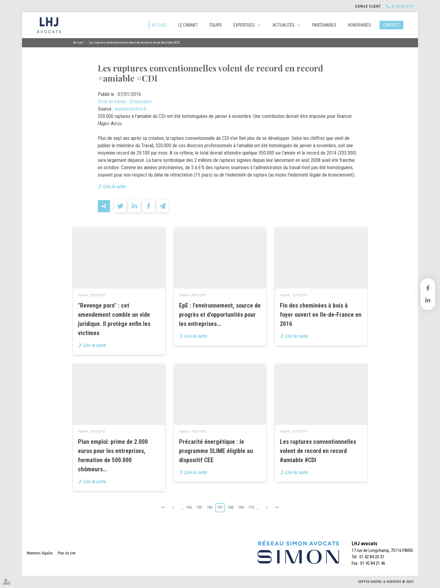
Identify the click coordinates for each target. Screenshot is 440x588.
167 (220, 507)
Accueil (159, 25)
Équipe (216, 25)
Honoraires (359, 25)
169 (241, 507)
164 (189, 507)
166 (209, 507)
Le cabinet (188, 25)
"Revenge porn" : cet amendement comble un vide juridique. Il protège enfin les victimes (114, 319)
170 (251, 507)
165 (199, 507)
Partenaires (324, 25)
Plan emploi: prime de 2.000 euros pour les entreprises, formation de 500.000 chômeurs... (113, 455)
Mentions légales (40, 553)
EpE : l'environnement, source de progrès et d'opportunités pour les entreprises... (220, 314)
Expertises (244, 25)
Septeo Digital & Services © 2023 (385, 582)
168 (230, 507)
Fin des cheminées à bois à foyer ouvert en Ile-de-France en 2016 (320, 314)
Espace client (368, 6)
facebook (428, 288)
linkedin (428, 300)
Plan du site (66, 553)
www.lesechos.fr (131, 109)
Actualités (284, 25)
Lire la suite (114, 186)
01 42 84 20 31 (402, 6)
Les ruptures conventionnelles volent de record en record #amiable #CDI (134, 42)
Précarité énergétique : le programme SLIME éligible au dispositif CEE (216, 451)
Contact (391, 25)
